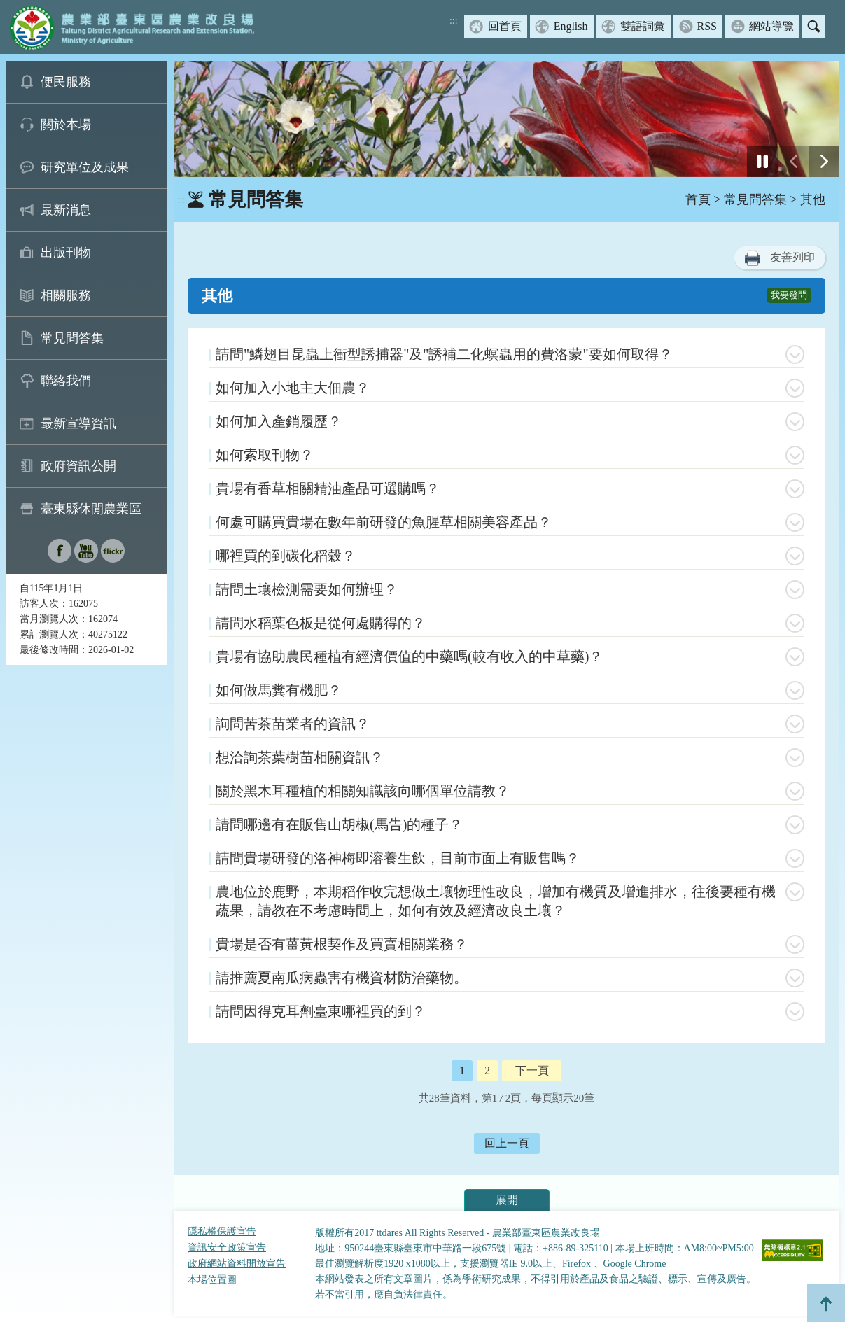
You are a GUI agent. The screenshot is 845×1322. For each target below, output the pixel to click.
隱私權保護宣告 (222, 1231)
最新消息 (66, 210)
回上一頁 (506, 1143)
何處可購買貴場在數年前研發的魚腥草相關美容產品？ (384, 522)
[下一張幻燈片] (824, 161)
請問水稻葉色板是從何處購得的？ (321, 623)
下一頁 (532, 1070)
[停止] (762, 161)
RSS (707, 26)
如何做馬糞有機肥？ (279, 690)
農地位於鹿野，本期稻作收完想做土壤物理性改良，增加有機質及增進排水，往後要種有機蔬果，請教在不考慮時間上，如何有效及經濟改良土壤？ (496, 901)
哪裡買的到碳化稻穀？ (286, 555)
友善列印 (792, 257)
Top (826, 1303)
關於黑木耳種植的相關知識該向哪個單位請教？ (363, 791)
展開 (507, 1200)
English (571, 26)
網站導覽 (771, 26)
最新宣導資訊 (78, 423)
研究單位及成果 (85, 167)
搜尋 (813, 26)
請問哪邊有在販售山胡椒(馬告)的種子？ (339, 824)
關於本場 (66, 125)
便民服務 (66, 82)
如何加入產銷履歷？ (279, 421)
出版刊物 (66, 253)
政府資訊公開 (78, 466)
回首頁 (505, 26)
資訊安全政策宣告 (227, 1247)
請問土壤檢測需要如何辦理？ (307, 589)
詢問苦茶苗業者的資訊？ (293, 723)
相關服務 (66, 295)
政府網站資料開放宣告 (237, 1263)
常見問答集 (72, 338)
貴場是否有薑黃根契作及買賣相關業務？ (342, 944)
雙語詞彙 (642, 26)
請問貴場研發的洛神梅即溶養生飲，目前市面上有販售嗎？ (398, 858)
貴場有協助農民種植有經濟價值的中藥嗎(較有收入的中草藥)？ (409, 656)
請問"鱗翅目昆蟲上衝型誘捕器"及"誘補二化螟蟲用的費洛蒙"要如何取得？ (444, 354)
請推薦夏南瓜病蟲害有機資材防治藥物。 (342, 977)
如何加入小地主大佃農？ (293, 387)
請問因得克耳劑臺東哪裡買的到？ (321, 1011)
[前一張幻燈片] (793, 161)
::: (453, 20)
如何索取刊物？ (265, 455)
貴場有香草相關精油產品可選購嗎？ (328, 488)
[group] (506, 119)
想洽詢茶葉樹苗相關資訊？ (300, 757)
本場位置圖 (212, 1279)
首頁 (698, 199)
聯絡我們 (66, 381)
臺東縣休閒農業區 (91, 509)
